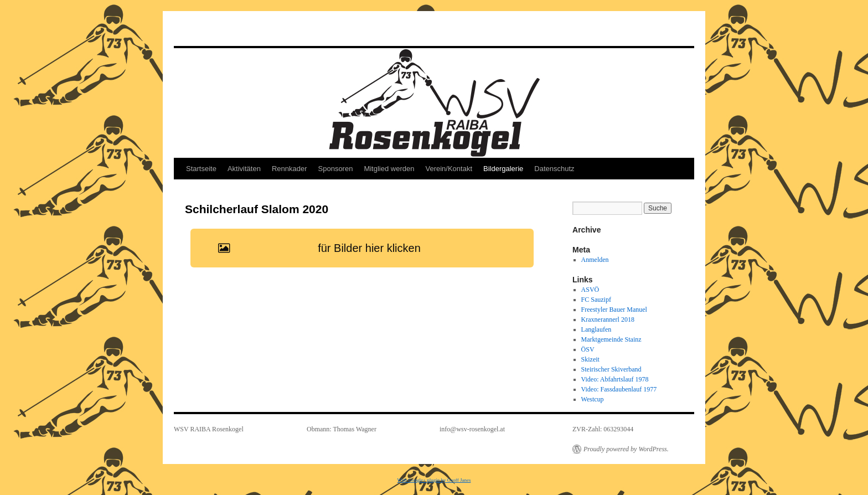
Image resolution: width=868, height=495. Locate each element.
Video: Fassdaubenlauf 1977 (619, 389)
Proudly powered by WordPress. (626, 449)
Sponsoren (335, 168)
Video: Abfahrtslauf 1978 (615, 379)
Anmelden (595, 260)
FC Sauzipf (596, 299)
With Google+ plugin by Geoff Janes (434, 480)
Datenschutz (554, 168)
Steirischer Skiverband (611, 369)
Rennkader (289, 168)
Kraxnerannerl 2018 (607, 319)
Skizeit (590, 359)
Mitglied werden (389, 168)
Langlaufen (596, 329)
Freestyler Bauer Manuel (614, 309)
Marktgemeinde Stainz (611, 339)
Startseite (201, 168)
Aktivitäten (244, 168)
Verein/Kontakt (448, 168)
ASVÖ (590, 289)
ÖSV (588, 349)
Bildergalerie (503, 168)
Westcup (592, 399)
